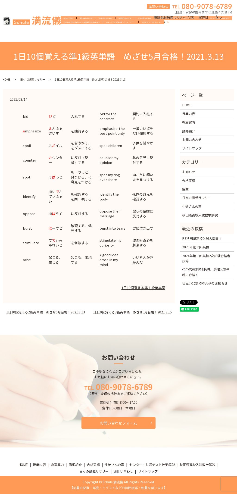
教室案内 (86, 28)
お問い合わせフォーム (118, 423)
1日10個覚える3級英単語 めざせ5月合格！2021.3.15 (132, 312)
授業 (185, 189)
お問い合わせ (151, 35)
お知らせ (188, 171)
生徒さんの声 (167, 28)
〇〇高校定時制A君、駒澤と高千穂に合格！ (206, 272)
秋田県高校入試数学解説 (82, 35)
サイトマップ (192, 148)
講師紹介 (124, 28)
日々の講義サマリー (120, 35)
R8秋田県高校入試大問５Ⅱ (202, 238)
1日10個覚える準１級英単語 (143, 287)
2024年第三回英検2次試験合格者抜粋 (206, 258)
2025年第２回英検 (195, 247)
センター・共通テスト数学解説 (206, 28)
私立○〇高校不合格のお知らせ (205, 283)
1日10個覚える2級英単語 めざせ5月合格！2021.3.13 (45, 312)
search (169, 36)
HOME (68, 28)
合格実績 (144, 28)
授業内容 (105, 28)
